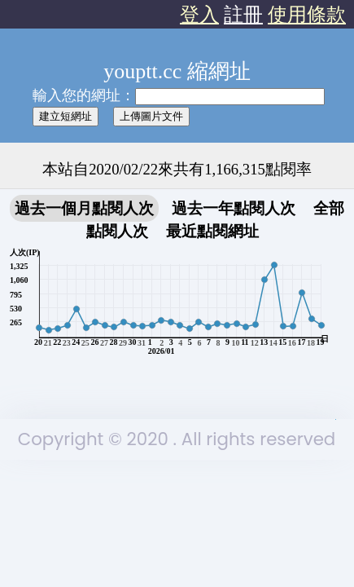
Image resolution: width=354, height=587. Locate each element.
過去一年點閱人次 (233, 208)
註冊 (243, 14)
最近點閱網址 (212, 231)
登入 (199, 14)
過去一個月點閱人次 (84, 208)
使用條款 (307, 14)
